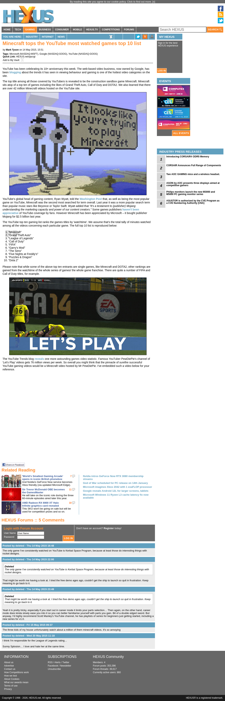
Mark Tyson (12, 49)
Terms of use (11, 685)
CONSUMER (62, 29)
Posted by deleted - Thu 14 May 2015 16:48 (28, 545)
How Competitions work (16, 672)
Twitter (65, 662)
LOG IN (162, 70)
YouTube (73, 54)
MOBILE (77, 29)
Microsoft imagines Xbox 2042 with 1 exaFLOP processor (117, 486)
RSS (50, 662)
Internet (48, 36)
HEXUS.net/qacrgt (25, 56)
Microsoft (14, 54)
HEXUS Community (108, 657)
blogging (15, 72)
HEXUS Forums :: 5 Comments (33, 520)
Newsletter (65, 665)
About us (8, 662)
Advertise (9, 665)
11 (70, 489)
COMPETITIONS (111, 29)
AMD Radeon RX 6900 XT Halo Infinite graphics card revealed (40, 504)
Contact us (9, 669)
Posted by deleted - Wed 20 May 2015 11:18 (29, 635)
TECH (18, 29)
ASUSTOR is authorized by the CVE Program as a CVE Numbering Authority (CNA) (193, 202)
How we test (10, 675)
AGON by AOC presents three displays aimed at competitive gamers (193, 184)
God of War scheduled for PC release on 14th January (115, 483)
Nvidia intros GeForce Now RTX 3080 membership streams (113, 478)
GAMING (30, 29)
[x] (153, 1)
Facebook (53, 665)
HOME (7, 29)
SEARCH (215, 29)
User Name (10, 533)
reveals (39, 358)
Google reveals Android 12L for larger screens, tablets (115, 490)
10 (70, 502)
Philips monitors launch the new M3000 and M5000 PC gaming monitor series (190, 193)
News (61, 36)
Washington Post (91, 198)
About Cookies (11, 679)
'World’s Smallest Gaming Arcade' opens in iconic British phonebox (42, 478)
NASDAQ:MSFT (28, 54)
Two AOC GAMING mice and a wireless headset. (193, 174)
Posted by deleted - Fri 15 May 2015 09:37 (28, 624)
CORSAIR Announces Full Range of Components (193, 165)
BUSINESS (45, 29)
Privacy (8, 689)
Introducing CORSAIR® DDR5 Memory (187, 156)
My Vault (14, 60)
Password (9, 537)
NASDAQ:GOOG (57, 54)
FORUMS (129, 29)
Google (43, 54)
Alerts (57, 662)
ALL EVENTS (181, 133)
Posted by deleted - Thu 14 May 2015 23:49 (28, 589)
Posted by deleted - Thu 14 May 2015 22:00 (28, 559)
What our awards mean (16, 682)
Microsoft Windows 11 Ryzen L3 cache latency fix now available (115, 496)
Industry (32, 36)
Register (109, 528)
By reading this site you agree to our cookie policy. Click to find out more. (111, 1)
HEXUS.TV (92, 29)
